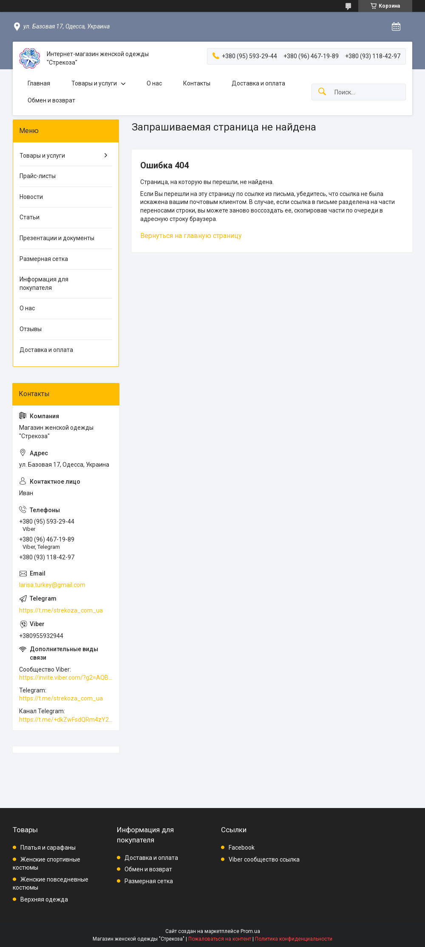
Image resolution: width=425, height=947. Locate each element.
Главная (39, 83)
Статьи (30, 217)
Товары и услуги (94, 83)
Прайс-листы (38, 176)
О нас (154, 83)
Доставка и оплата (258, 83)
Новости (31, 196)
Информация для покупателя (44, 283)
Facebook (242, 847)
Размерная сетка (44, 258)
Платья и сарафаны (48, 847)
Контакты (196, 83)
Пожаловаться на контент (219, 939)
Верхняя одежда (44, 899)
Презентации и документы (57, 238)
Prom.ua (250, 931)
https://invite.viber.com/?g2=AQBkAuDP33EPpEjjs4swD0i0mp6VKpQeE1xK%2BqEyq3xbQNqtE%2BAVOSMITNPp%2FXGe (66, 677)
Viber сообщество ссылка (264, 859)
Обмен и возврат (51, 100)
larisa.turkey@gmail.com (52, 584)
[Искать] (322, 92)
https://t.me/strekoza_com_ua (61, 610)
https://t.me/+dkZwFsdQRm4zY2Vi (66, 719)
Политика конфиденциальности (293, 939)
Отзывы (31, 329)
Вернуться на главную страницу (191, 236)
